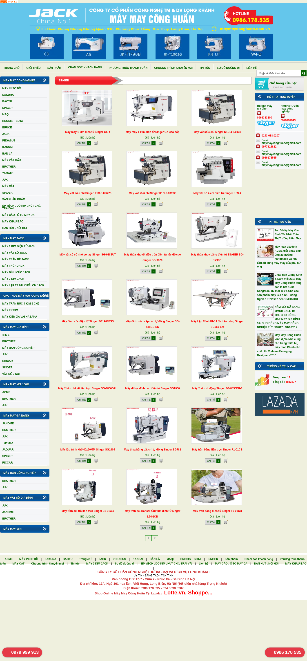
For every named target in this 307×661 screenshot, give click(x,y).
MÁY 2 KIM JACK (13, 278)
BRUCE (7, 127)
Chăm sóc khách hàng (85, 67)
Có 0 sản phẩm (282, 87)
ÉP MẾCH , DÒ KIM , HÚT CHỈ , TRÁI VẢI (21, 207)
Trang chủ (11, 67)
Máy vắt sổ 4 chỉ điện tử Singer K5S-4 (217, 193)
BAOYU (7, 101)
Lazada (156, 593)
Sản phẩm (54, 67)
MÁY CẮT (8, 186)
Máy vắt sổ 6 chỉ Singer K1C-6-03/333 (152, 193)
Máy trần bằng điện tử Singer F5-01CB (217, 511)
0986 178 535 (287, 652)
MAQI (5, 114)
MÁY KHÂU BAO (12, 221)
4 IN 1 (5, 334)
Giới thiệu (33, 67)
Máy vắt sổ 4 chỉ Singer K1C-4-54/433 (217, 132)
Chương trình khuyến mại (173, 67)
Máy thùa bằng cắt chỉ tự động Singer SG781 (152, 449)
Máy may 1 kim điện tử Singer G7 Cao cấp (152, 132)
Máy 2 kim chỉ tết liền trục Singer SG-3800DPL (87, 388)
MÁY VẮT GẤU (11, 160)
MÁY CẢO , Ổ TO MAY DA (18, 215)
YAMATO (7, 173)
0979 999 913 (25, 652)
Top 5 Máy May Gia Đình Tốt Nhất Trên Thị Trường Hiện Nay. (288, 234)
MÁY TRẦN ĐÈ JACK (15, 259)
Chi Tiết (81, 143)
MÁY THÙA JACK (13, 265)
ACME (6, 392)
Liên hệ (251, 67)
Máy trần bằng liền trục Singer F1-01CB (217, 449)
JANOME (8, 423)
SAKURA (8, 94)
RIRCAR (7, 361)
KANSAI (7, 147)
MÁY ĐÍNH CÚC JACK (16, 272)
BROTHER (9, 166)
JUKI (5, 179)
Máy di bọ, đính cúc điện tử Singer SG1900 (152, 388)
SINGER (7, 108)
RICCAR (7, 462)
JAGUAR (8, 449)
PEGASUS (9, 140)
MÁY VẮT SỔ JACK (14, 252)
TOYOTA (7, 443)
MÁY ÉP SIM (10, 310)
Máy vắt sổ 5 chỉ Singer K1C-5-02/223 (87, 193)
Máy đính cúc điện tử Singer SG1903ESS (88, 321)
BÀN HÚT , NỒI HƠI (14, 228)
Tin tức (204, 67)
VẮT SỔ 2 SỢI (11, 374)
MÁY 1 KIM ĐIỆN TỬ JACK (19, 246)
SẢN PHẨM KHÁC (13, 199)
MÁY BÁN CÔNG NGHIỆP (18, 348)
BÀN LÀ (7, 153)
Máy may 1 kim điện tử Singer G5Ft (87, 132)
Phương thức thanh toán (128, 67)
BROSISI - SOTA (12, 121)
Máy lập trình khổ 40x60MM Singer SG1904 (87, 449)
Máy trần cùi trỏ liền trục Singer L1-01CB (88, 511)
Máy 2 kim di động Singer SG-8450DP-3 (217, 388)
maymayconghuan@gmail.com (281, 143)
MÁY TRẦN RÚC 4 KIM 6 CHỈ (20, 303)
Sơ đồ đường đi (228, 67)
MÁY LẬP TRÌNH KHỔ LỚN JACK (23, 285)
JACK (6, 134)
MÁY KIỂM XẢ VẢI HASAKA (19, 316)
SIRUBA (7, 192)
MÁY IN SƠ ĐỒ (11, 88)
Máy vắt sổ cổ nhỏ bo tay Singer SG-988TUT (88, 254)
